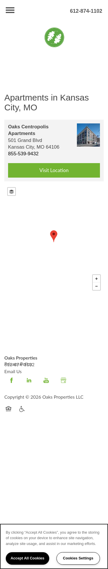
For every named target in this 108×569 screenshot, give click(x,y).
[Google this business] (63, 380)
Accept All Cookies (27, 558)
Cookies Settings (78, 558)
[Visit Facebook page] (11, 380)
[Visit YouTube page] (46, 380)
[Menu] (10, 10)
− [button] (96, 286)
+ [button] (96, 278)
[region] (54, 546)
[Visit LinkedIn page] (29, 380)
